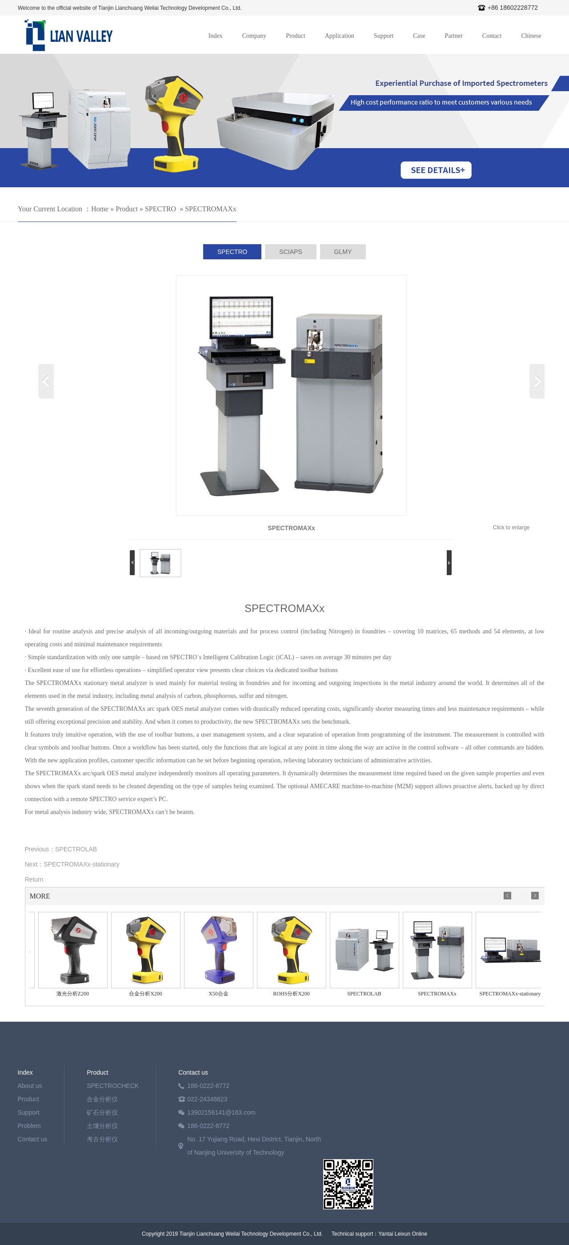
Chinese (531, 35)
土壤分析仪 (102, 1125)
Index (215, 35)
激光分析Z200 (74, 994)
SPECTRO (160, 209)
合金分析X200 (147, 994)
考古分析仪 (102, 1139)
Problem (29, 1125)
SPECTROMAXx (210, 209)
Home (99, 209)
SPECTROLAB (76, 849)
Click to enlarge (511, 527)
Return (34, 879)
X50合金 (220, 994)
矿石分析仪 (102, 1112)
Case (419, 35)
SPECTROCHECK (113, 1085)
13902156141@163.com (221, 1112)
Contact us (33, 1139)
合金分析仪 (102, 1099)
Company (254, 35)
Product (295, 35)
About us (30, 1085)
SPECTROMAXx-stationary (81, 864)
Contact (492, 35)
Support (383, 35)
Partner (453, 35)
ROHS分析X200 (293, 994)
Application (339, 35)
